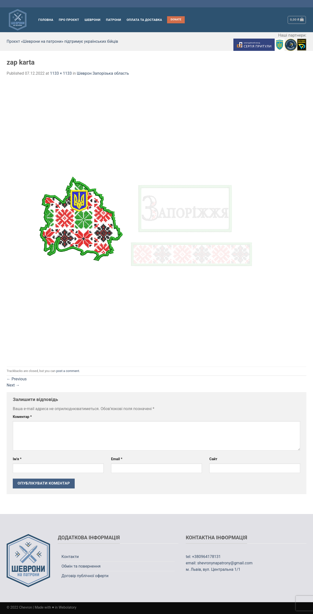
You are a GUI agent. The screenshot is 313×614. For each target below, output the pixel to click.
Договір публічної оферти (84, 575)
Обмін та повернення (80, 566)
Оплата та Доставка (144, 20)
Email (116, 459)
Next (13, 385)
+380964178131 (206, 556)
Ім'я (17, 459)
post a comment (67, 371)
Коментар (22, 417)
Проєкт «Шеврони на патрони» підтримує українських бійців (62, 41)
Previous (17, 379)
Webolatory (67, 607)
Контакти (70, 556)
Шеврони (92, 20)
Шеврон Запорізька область (103, 73)
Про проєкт (69, 20)
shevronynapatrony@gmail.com (225, 563)
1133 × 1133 (60, 73)
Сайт (213, 459)
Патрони (113, 20)
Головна (45, 20)
